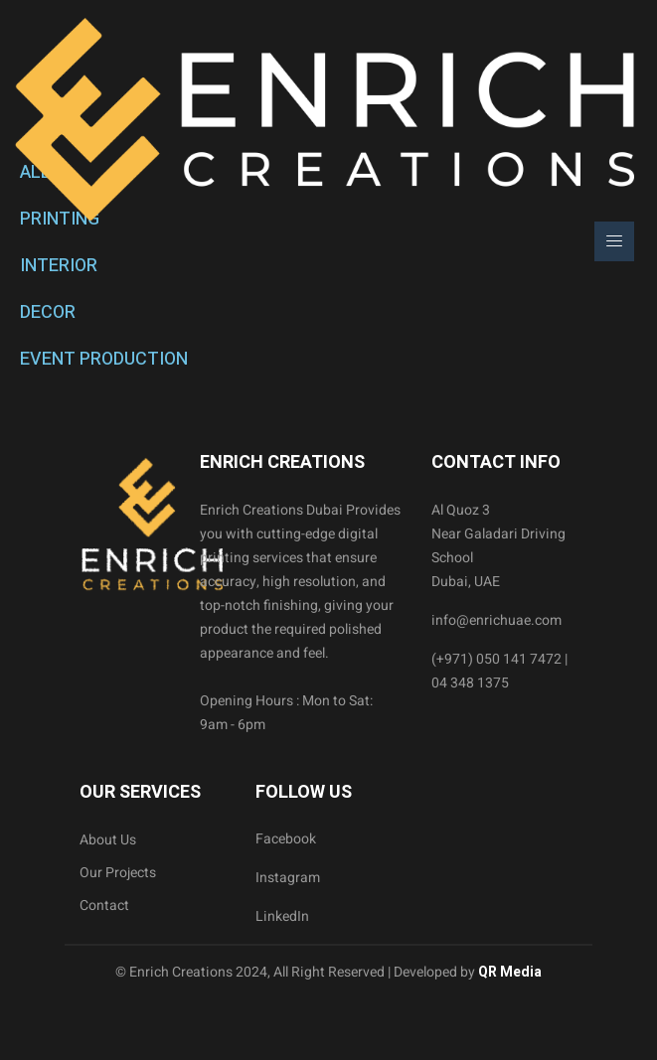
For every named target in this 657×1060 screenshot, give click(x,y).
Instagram (287, 877)
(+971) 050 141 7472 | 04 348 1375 (499, 671)
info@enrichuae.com (496, 620)
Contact (104, 905)
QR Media (508, 972)
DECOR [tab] (48, 312)
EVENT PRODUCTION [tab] (104, 359)
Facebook (285, 839)
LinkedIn (282, 916)
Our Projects (118, 872)
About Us (108, 840)
